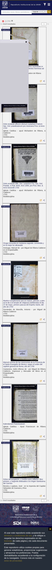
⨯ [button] (50, 529)
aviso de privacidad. (13, 561)
